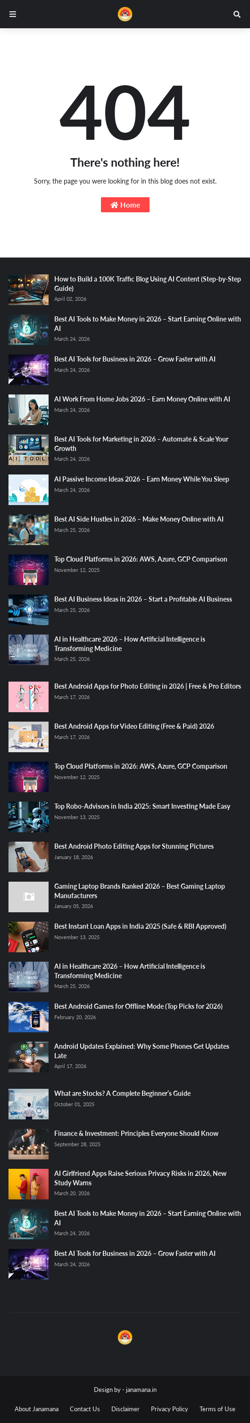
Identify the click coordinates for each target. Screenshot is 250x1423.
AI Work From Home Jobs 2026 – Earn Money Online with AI (142, 399)
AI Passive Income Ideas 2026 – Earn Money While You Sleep (141, 479)
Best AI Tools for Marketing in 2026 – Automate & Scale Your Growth (141, 443)
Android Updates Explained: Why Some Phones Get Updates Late (141, 1051)
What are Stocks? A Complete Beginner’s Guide (122, 1093)
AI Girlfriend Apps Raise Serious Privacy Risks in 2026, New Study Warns (140, 1178)
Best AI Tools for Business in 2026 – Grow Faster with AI (135, 359)
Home (125, 205)
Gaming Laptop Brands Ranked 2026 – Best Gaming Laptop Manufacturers (139, 891)
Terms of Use (217, 1409)
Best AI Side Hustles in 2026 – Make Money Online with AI (139, 519)
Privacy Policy (169, 1409)
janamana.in (141, 1389)
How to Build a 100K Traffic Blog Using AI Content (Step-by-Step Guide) (147, 283)
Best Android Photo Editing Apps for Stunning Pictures (134, 846)
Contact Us (85, 1409)
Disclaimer (125, 1409)
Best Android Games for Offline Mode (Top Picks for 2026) (138, 1006)
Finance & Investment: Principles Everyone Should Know (136, 1133)
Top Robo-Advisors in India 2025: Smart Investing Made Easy (142, 806)
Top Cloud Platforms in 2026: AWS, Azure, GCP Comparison (140, 559)
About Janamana (36, 1409)
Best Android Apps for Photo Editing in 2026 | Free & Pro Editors (147, 686)
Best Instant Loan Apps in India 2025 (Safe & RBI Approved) (140, 926)
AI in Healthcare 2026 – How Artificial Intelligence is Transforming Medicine (129, 643)
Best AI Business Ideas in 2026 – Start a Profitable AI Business (143, 599)
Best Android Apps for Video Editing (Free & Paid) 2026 (134, 726)
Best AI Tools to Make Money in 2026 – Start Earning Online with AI (147, 323)
